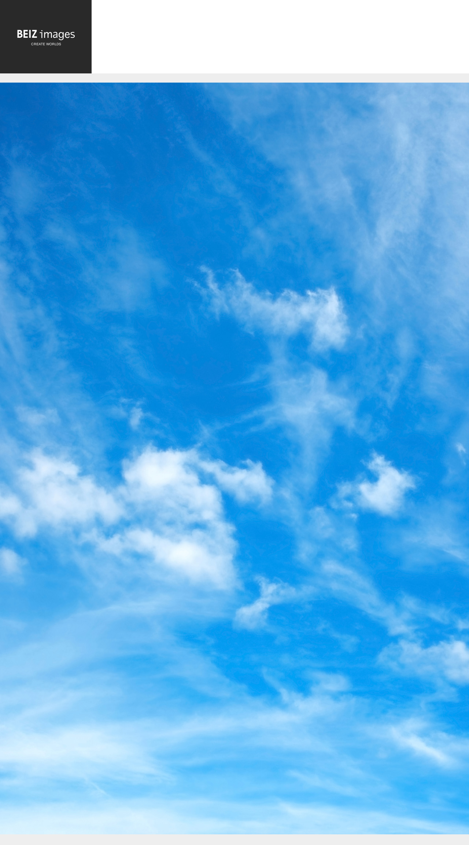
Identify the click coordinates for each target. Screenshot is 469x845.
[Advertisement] (280, 38)
